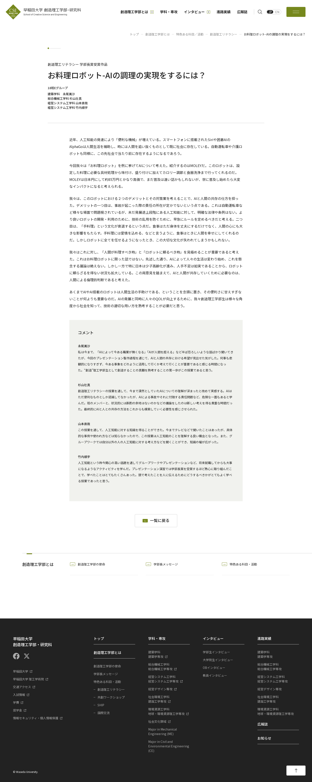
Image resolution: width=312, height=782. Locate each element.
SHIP (101, 705)
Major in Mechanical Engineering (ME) (162, 731)
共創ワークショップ (111, 697)
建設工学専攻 (169, 699)
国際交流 (104, 713)
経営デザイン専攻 (160, 689)
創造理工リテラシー (223, 34)
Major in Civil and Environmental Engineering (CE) (168, 746)
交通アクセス (22, 687)
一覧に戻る (159, 520)
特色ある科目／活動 (189, 34)
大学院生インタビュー (218, 660)
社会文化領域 (157, 721)
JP (270, 12)
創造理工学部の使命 (91, 564)
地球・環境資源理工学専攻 (169, 711)
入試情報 (19, 694)
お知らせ (264, 738)
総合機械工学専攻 (169, 666)
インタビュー (197, 11)
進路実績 (224, 11)
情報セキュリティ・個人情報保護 (35, 718)
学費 (16, 702)
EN (277, 12)
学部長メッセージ (166, 564)
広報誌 (242, 11)
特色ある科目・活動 (243, 564)
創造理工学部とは (137, 11)
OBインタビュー (214, 667)
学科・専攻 (168, 11)
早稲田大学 (20, 671)
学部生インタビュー (216, 652)
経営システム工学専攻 (169, 678)
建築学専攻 (169, 654)
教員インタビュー (215, 675)
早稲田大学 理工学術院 (28, 679)
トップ (134, 34)
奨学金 (17, 710)
